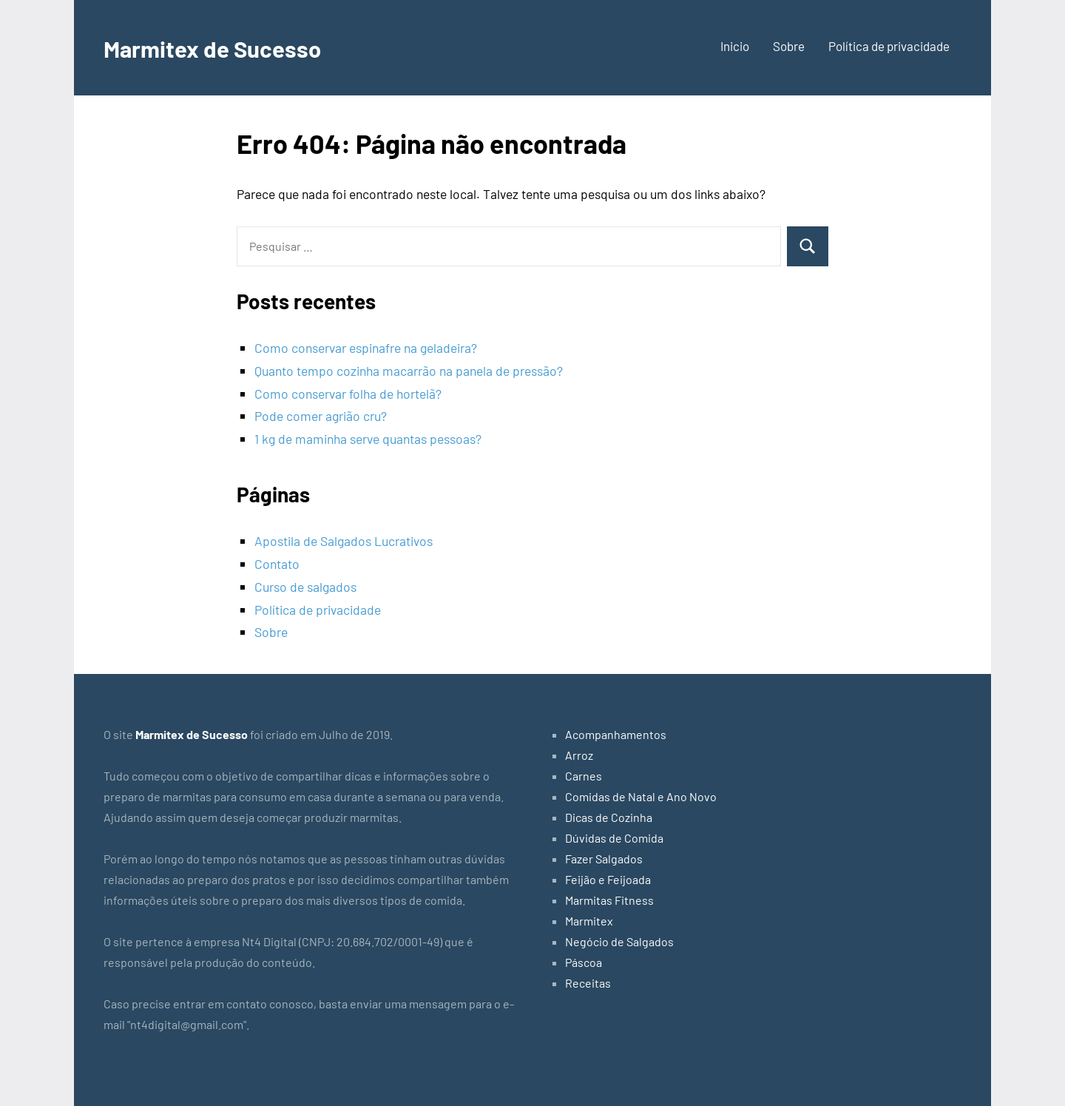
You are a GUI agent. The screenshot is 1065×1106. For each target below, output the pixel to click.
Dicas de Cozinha (608, 817)
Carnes (583, 776)
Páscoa (583, 962)
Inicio (734, 45)
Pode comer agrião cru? (320, 416)
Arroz (579, 755)
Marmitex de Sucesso (229, 47)
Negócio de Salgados (619, 941)
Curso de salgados (305, 587)
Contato (277, 564)
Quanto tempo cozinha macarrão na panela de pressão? (408, 371)
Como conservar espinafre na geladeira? (365, 348)
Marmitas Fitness (609, 900)
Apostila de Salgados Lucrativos (343, 541)
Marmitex (589, 921)
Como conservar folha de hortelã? (348, 393)
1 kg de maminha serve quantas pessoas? (367, 439)
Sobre (789, 45)
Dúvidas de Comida (614, 838)
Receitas (588, 983)
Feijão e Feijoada (608, 879)
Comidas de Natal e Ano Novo (641, 796)
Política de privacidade (889, 45)
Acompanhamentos (615, 734)
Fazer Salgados (604, 859)
